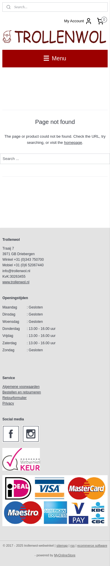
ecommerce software (92, 545)
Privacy (8, 403)
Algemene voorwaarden (21, 387)
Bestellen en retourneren (21, 392)
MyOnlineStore (64, 555)
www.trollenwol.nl (15, 282)
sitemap (62, 545)
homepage (73, 142)
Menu (55, 58)
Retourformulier (14, 398)
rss (72, 545)
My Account (78, 21)
